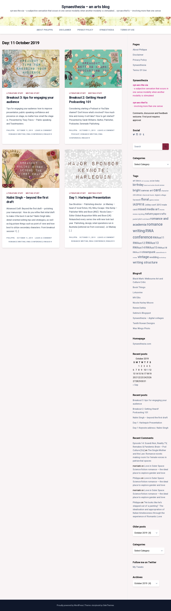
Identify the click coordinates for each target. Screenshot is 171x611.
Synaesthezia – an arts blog (85, 6)
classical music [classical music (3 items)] (148, 195)
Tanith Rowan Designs (144, 323)
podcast (75, 134)
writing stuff (32, 93)
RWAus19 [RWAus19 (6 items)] (137, 252)
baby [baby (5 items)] (157, 181)
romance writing (17, 134)
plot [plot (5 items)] (140, 219)
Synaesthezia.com (142, 344)
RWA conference (35, 134)
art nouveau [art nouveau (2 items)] (145, 181)
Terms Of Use (127, 30)
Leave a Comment (43, 130)
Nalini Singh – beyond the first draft (150, 417)
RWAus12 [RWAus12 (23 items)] (139, 243)
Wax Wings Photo (141, 328)
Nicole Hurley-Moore (143, 302)
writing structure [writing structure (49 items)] (145, 262)
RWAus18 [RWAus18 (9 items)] (162, 247)
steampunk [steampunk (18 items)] (148, 252)
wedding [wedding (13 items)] (154, 257)
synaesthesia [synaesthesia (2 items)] (160, 252)
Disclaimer (65, 30)
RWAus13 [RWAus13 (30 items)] (152, 243)
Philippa (10, 130)
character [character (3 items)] (165, 191)
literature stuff (14, 93)
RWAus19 (47, 134)
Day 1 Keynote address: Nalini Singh (150, 428)
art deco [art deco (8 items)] (137, 180)
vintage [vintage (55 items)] (143, 257)
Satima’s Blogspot (142, 313)
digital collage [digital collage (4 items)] (160, 195)
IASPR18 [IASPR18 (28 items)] (138, 204)
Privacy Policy (85, 30)
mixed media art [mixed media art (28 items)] (148, 209)
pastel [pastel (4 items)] (135, 219)
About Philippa (45, 30)
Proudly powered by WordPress (70, 605)
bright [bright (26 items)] (136, 190)
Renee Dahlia (139, 308)
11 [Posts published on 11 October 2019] (147, 370)
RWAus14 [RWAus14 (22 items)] (139, 247)
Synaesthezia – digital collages (148, 318)
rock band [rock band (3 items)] (146, 219)
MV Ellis (137, 297)
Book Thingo (139, 287)
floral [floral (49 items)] (145, 199)
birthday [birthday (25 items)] (138, 184)
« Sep (135, 385)
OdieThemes (108, 605)
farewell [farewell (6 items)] (137, 200)
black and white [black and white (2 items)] (149, 185)
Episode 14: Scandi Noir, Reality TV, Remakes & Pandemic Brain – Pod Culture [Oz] (150, 447)
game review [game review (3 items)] (154, 200)
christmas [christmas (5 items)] (137, 195)
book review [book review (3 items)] (159, 185)
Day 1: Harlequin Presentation (90, 197)
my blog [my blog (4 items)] (141, 214)
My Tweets (138, 567)
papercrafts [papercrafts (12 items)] (159, 213)
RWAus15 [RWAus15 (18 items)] (151, 247)
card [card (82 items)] (157, 190)
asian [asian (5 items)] (152, 181)
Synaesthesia (107, 30)
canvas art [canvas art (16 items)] (147, 190)
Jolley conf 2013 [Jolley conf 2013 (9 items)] (153, 204)
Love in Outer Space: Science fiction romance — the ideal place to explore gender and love (150, 469)
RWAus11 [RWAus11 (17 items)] (158, 237)
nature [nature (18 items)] (149, 213)
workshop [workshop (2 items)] (162, 257)
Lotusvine (137, 292)
